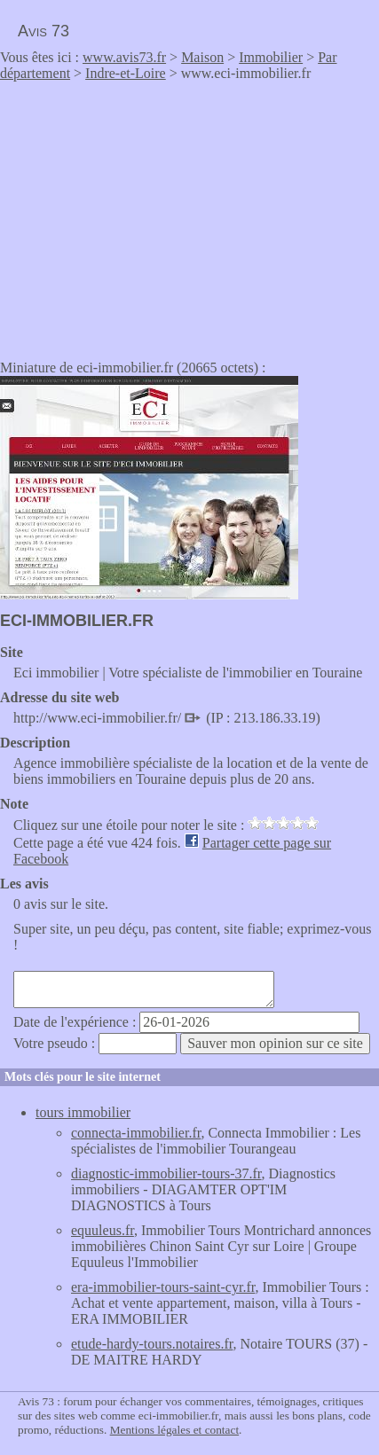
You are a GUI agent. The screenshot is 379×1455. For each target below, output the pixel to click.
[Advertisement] (149, 214)
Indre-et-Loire (125, 73)
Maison (202, 57)
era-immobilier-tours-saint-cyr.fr (163, 1287)
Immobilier (271, 57)
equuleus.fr (102, 1230)
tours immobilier (83, 1112)
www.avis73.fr (124, 57)
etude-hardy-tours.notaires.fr (152, 1343)
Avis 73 (43, 31)
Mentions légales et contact (174, 1429)
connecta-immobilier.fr (136, 1132)
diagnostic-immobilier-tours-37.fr (166, 1173)
